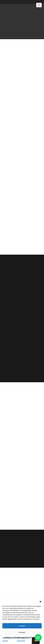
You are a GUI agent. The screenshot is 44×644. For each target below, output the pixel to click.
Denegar (22, 632)
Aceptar (22, 626)
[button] (40, 601)
